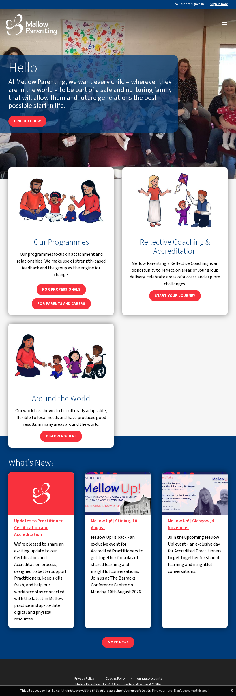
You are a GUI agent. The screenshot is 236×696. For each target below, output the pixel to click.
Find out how (27, 121)
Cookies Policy (116, 678)
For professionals (61, 289)
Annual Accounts (149, 678)
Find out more (162, 691)
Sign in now (219, 4)
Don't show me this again (192, 691)
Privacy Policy (84, 678)
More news (118, 642)
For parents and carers (61, 304)
